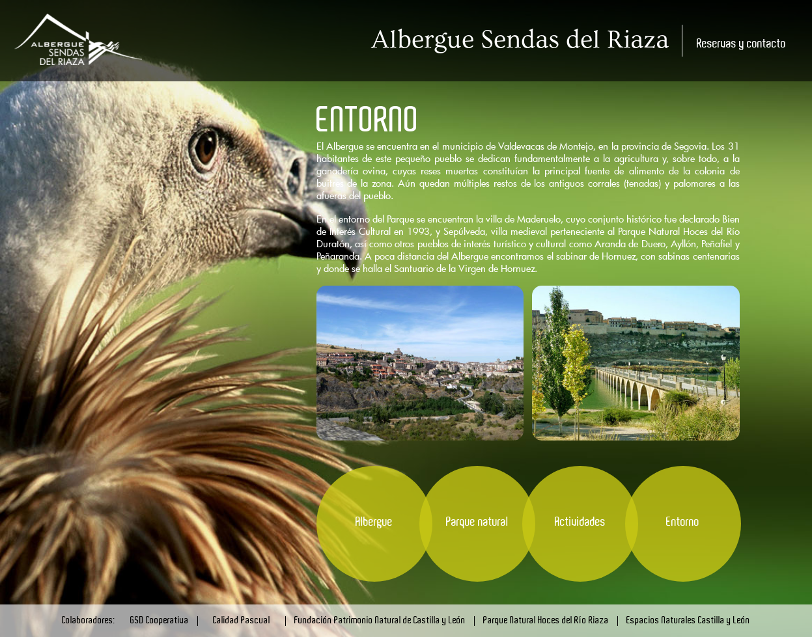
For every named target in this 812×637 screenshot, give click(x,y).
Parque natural (477, 522)
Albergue (374, 522)
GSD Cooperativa (159, 620)
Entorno (682, 522)
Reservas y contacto (741, 44)
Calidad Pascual (241, 620)
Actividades (580, 522)
